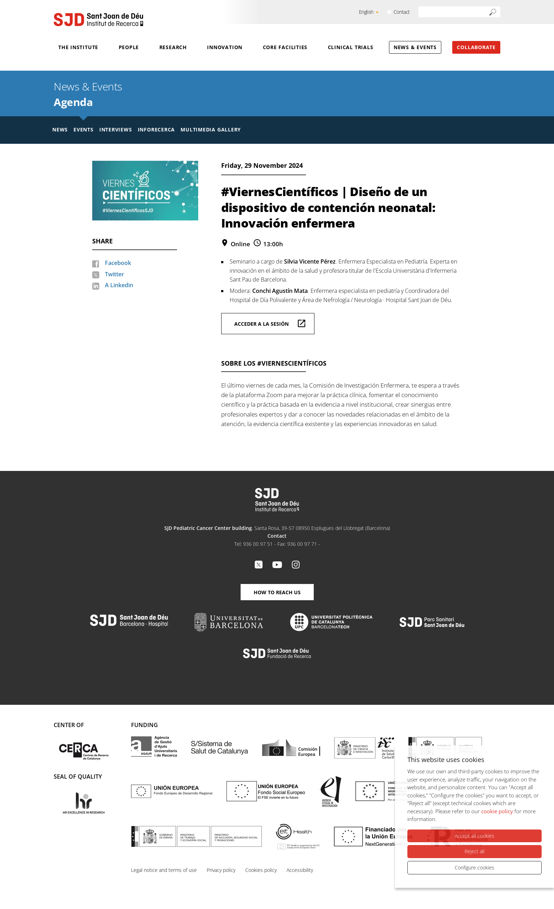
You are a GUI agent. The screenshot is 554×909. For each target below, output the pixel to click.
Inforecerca (156, 129)
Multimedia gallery (211, 129)
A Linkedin (119, 285)
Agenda (73, 102)
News (60, 129)
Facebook (118, 263)
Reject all (474, 851)
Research (173, 47)
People (129, 47)
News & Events (415, 47)
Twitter (114, 274)
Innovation (224, 47)
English (366, 11)
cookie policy (497, 811)
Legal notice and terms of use (164, 870)
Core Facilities (285, 47)
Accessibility (300, 870)
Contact (402, 11)
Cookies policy (261, 870)
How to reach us (277, 592)
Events (83, 129)
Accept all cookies (474, 835)
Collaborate (476, 47)
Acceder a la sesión (261, 323)
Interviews (115, 129)
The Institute (78, 47)
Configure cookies (474, 867)
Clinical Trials (350, 47)
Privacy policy (221, 870)
